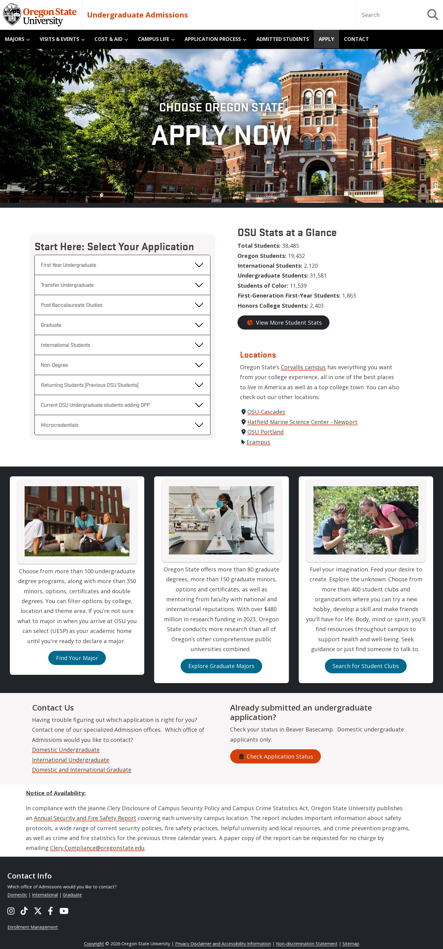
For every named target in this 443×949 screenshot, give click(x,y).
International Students (65, 344)
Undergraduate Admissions (137, 14)
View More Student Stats (283, 322)
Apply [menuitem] (326, 39)
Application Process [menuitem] (213, 39)
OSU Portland (265, 431)
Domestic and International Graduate (81, 769)
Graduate (51, 324)
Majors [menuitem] (14, 39)
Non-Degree (54, 364)
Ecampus (258, 442)
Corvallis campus (303, 367)
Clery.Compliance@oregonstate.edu (97, 847)
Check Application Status (275, 756)
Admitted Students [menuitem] (282, 39)
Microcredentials (59, 424)
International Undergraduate (70, 759)
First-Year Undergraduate (68, 264)
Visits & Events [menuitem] (59, 39)
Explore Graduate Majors (221, 666)
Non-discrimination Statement (306, 944)
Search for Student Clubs (366, 666)
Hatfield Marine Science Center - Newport (302, 422)
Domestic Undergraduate (66, 749)
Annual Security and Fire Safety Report (85, 818)
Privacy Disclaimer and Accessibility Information (223, 944)
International (45, 895)
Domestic (17, 895)
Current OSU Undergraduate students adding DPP (95, 404)
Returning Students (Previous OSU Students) (89, 384)
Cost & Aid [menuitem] (108, 39)
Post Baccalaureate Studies (71, 304)
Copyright (94, 944)
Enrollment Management (32, 927)
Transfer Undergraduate (67, 284)
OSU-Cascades (266, 411)
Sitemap (350, 944)
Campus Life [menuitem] (153, 39)
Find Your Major (77, 658)
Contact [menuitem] (356, 39)
